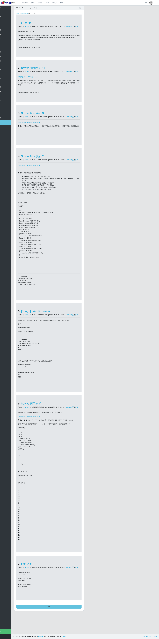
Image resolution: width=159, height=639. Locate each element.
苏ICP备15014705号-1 (150, 636)
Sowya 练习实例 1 (41, 414)
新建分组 (6, 91)
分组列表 (6, 87)
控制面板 (25, 3)
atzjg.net (6, 631)
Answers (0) (79, 26)
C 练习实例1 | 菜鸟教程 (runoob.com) (38, 429)
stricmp (35, 22)
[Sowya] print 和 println (44, 319)
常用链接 (6, 118)
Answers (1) (79, 73)
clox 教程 (36, 578)
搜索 (32, 3)
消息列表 (6, 100)
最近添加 (6, 61)
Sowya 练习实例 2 (41, 162)
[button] (151, 3)
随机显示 (6, 56)
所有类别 (40, 3)
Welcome (6, 8)
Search (5, 21)
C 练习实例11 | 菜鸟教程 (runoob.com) (39, 81)
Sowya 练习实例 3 (41, 117)
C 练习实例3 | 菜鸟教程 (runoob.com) (38, 128)
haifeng (36, 26)
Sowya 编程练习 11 (42, 70)
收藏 (28, 28)
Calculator (34, 13)
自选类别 (6, 34)
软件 (26, 13)
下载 (61, 3)
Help (5, 122)
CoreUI (73, 636)
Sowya (54, 3)
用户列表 (6, 78)
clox (4, 43)
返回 (55, 624)
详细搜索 (6, 69)
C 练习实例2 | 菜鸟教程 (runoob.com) (38, 174)
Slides (5, 109)
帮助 (47, 3)
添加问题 (6, 52)
